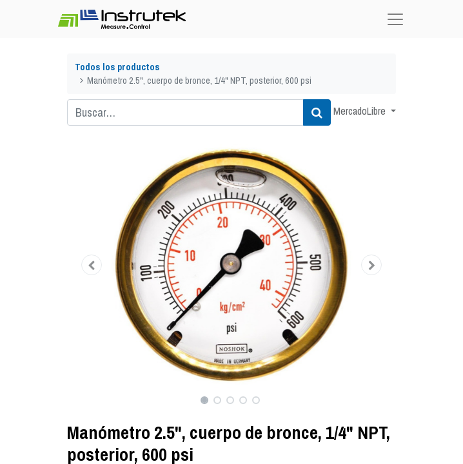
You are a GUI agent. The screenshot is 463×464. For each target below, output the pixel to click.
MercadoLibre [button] (360, 111)
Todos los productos (117, 67)
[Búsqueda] (317, 112)
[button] (92, 265)
